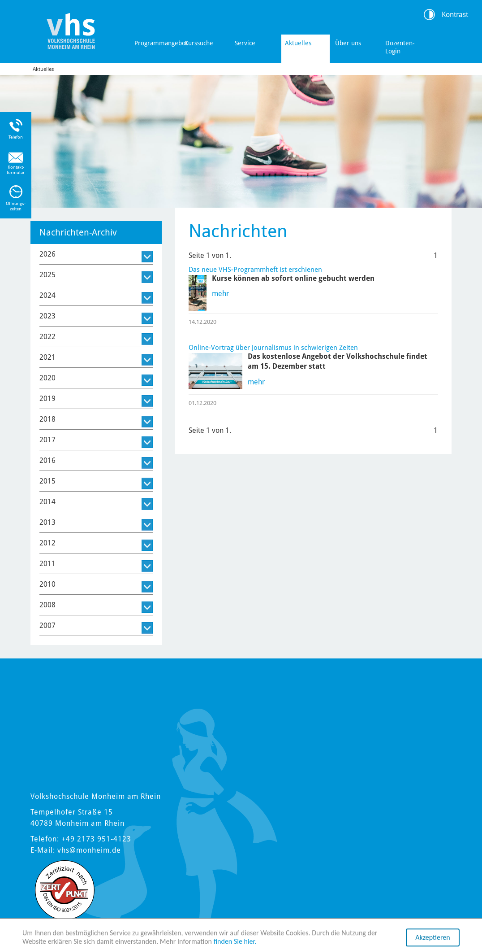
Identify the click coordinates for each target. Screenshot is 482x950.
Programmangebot (156, 43)
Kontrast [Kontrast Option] (455, 14)
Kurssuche (199, 43)
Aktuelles (298, 43)
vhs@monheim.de (89, 850)
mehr (220, 293)
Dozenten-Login (400, 47)
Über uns (348, 43)
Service (245, 43)
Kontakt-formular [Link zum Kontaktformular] (16, 170)
